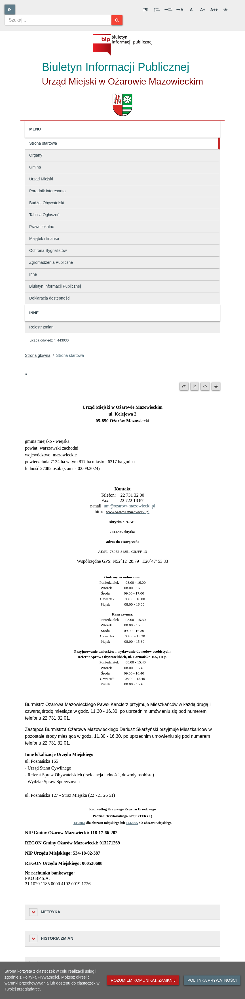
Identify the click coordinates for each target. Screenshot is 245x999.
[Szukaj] (116, 20)
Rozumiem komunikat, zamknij (143, 980)
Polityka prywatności (212, 980)
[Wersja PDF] (194, 386)
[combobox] (58, 20)
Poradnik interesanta (47, 191)
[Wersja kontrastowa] (225, 10)
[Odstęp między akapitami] (145, 10)
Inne (33, 274)
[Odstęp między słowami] (168, 10)
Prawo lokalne (41, 226)
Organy (35, 155)
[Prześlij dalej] (184, 386)
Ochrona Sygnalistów (48, 250)
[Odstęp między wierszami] (156, 10)
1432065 (132, 823)
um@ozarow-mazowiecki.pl (129, 505)
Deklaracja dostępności (49, 298)
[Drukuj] (216, 386)
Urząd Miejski (41, 179)
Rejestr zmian (41, 327)
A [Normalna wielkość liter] (191, 9)
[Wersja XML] (205, 386)
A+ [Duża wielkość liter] (202, 9)
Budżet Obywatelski (46, 203)
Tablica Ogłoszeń (44, 214)
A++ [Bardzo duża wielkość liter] (214, 9)
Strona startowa (43, 143)
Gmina (35, 167)
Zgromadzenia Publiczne (51, 262)
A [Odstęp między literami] (179, 9)
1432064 (79, 823)
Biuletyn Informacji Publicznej (55, 286)
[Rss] (10, 9)
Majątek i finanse (44, 238)
